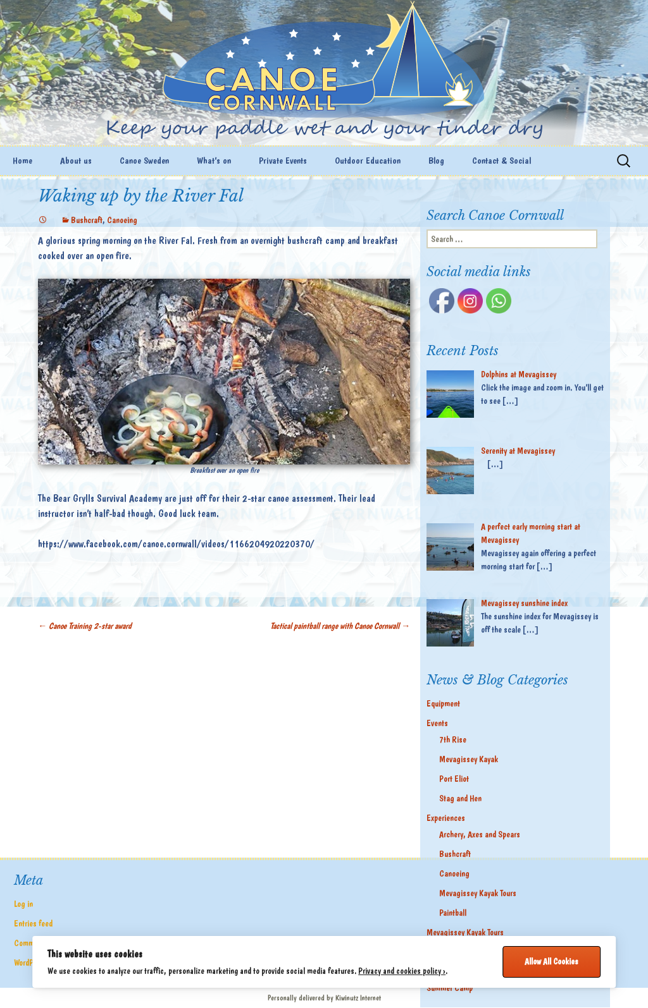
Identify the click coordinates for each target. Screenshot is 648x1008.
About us (76, 160)
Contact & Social (501, 160)
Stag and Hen (460, 798)
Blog (436, 160)
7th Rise (452, 739)
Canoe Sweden (144, 160)
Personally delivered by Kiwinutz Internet (324, 997)
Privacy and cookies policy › (402, 971)
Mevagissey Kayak (468, 759)
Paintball (452, 913)
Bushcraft (87, 220)
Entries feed (33, 923)
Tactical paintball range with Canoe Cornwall (340, 626)
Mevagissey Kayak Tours (477, 893)
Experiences (446, 818)
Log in (23, 904)
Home (22, 160)
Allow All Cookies (551, 961)
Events (437, 723)
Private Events (283, 160)
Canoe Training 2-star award (85, 626)
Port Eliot (454, 779)
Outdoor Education (368, 160)
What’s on (214, 160)
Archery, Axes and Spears (479, 834)
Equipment (443, 703)
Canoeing (122, 220)
